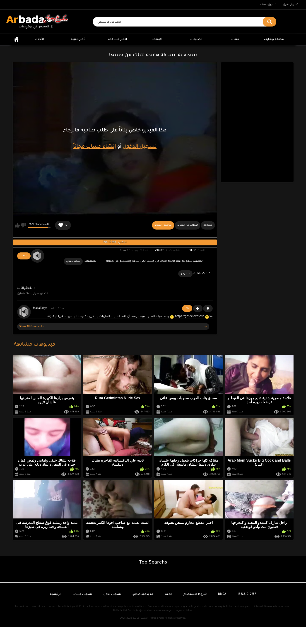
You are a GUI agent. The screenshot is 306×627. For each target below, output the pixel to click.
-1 (208, 308)
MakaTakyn (40, 308)
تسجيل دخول (290, 4)
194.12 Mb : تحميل (115, 242)
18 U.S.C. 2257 (247, 594)
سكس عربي (73, 261)
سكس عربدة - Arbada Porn (148, 618)
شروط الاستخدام (195, 594)
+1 (197, 308)
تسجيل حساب (268, 4)
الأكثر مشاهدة (117, 39)
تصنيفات (196, 39)
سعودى (185, 273)
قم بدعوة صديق (143, 594)
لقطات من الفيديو (187, 225)
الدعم (168, 594)
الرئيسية (16, 39)
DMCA (222, 594)
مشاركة (207, 225)
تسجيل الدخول (140, 147)
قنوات (235, 39)
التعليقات (25, 288)
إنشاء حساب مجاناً (94, 147)
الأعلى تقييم (78, 39)
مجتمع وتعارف (274, 39)
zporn (24, 255)
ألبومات (157, 39)
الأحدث (39, 39)
